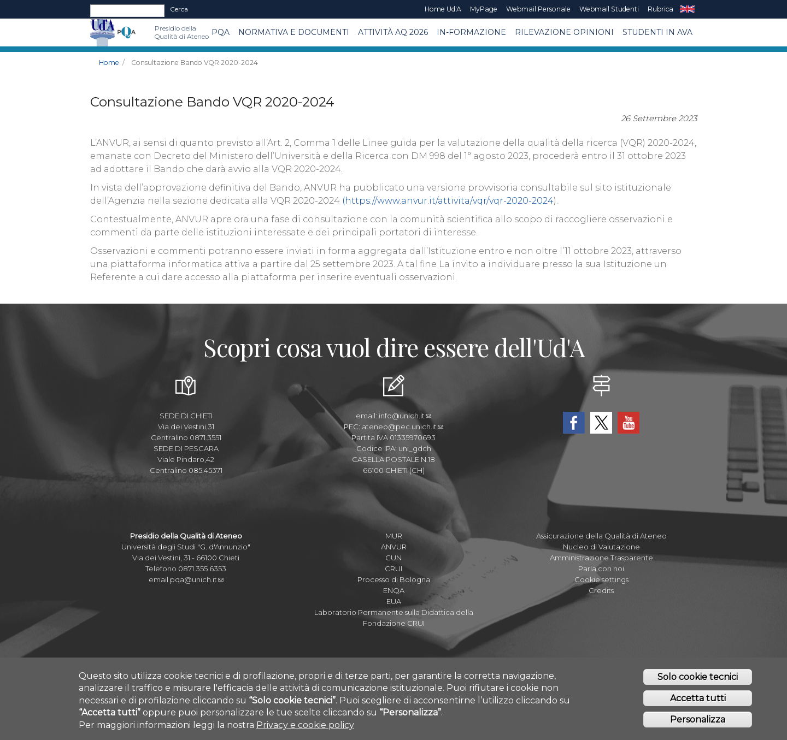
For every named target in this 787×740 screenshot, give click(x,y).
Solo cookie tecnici (697, 679)
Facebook (574, 422)
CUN (393, 557)
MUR (393, 535)
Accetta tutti (698, 701)
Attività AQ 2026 (393, 32)
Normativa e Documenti (293, 32)
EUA (393, 601)
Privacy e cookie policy (305, 727)
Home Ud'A (443, 9)
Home (109, 62)
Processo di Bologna (393, 579)
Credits (601, 590)
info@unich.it (405, 415)
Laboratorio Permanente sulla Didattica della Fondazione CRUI (393, 617)
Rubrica (660, 9)
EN (687, 9)
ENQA (393, 590)
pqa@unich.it (197, 579)
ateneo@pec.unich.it (402, 426)
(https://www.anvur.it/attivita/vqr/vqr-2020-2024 (448, 201)
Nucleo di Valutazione (601, 546)
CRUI (393, 568)
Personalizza (697, 722)
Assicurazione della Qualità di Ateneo (601, 535)
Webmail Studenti (609, 9)
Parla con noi (601, 568)
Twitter (601, 422)
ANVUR (394, 546)
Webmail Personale (538, 9)
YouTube (628, 422)
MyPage (483, 9)
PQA (221, 32)
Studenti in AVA (657, 32)
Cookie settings (601, 579)
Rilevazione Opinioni (564, 32)
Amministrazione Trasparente (601, 557)
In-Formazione (471, 32)
